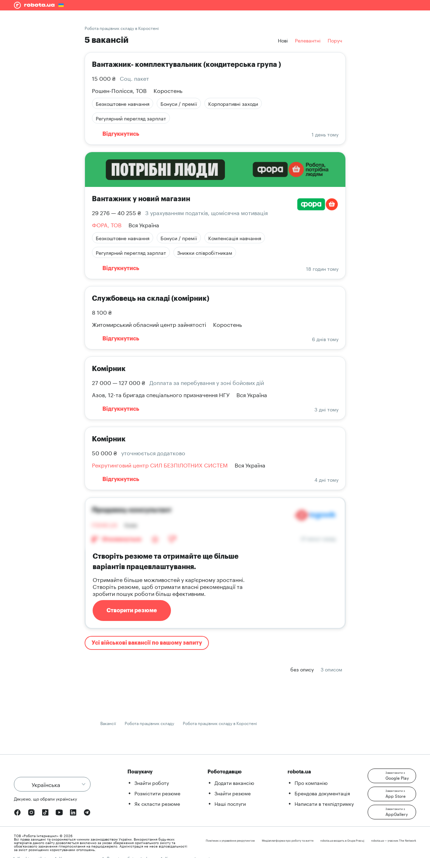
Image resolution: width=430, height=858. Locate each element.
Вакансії (108, 722)
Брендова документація (322, 793)
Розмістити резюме (157, 793)
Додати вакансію (234, 782)
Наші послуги (230, 803)
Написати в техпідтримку (324, 803)
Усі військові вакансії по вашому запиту (147, 643)
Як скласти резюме (157, 803)
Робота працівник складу (149, 722)
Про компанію (311, 782)
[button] (392, 776)
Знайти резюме (232, 793)
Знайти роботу (151, 782)
